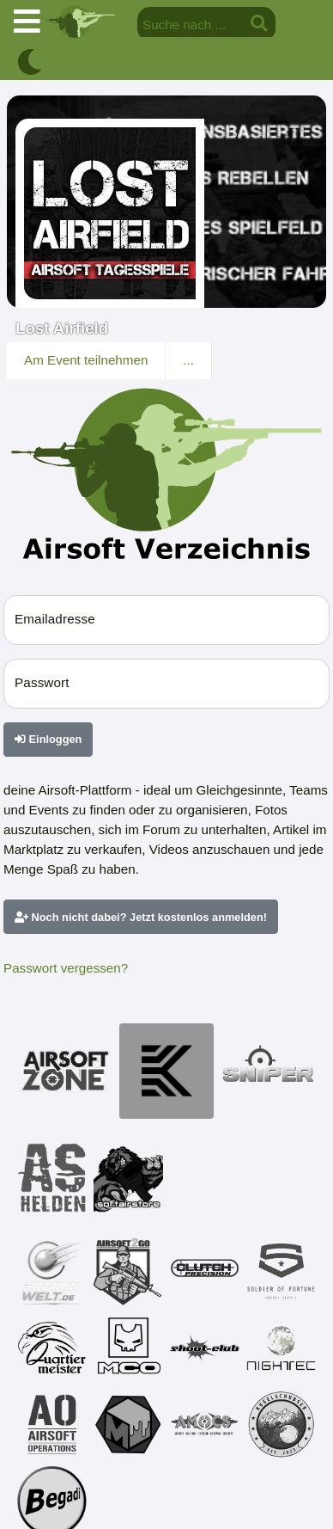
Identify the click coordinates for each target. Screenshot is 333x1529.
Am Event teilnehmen (86, 360)
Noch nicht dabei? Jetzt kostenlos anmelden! (141, 917)
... (188, 360)
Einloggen (48, 739)
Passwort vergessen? (65, 968)
